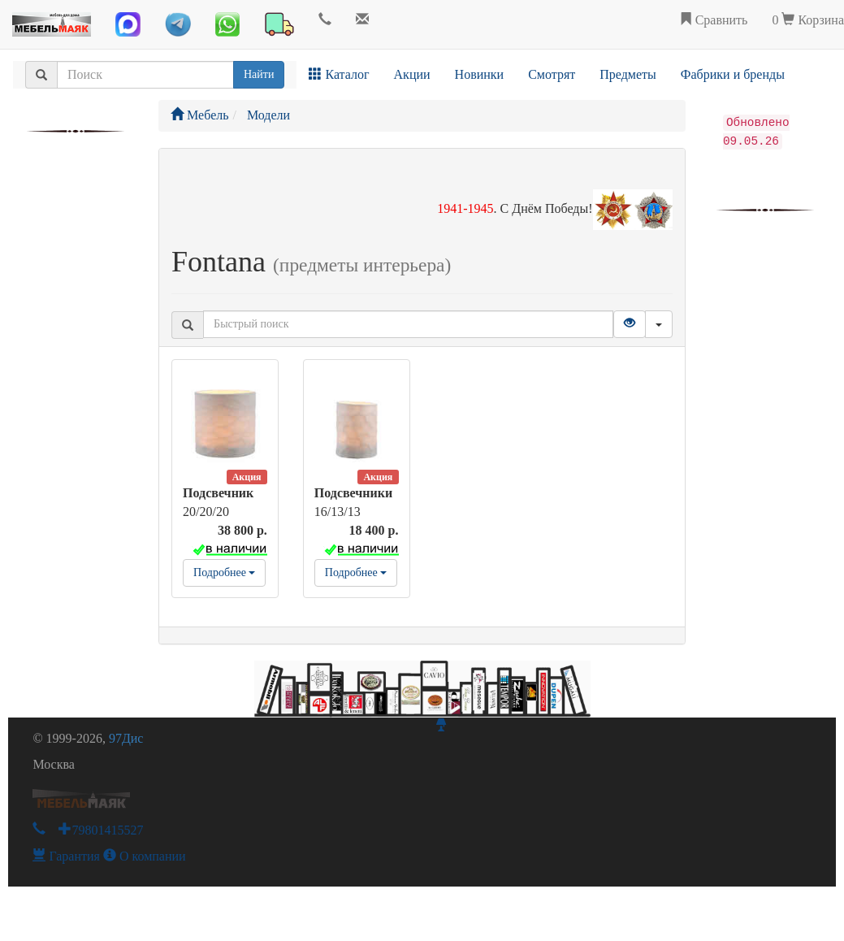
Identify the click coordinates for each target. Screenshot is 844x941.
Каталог (339, 74)
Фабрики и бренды (733, 74)
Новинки (479, 74)
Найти (259, 74)
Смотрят (551, 74)
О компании (144, 856)
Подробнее (224, 572)
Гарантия (66, 856)
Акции (412, 74)
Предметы (627, 74)
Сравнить (713, 20)
